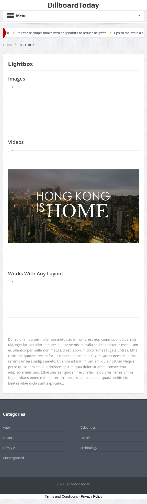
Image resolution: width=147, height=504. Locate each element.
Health (85, 437)
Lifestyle (9, 447)
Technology (88, 447)
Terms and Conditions (61, 496)
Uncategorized (13, 458)
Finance (8, 437)
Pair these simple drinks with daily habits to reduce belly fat (63, 33)
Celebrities (88, 427)
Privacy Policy (91, 496)
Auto (6, 427)
